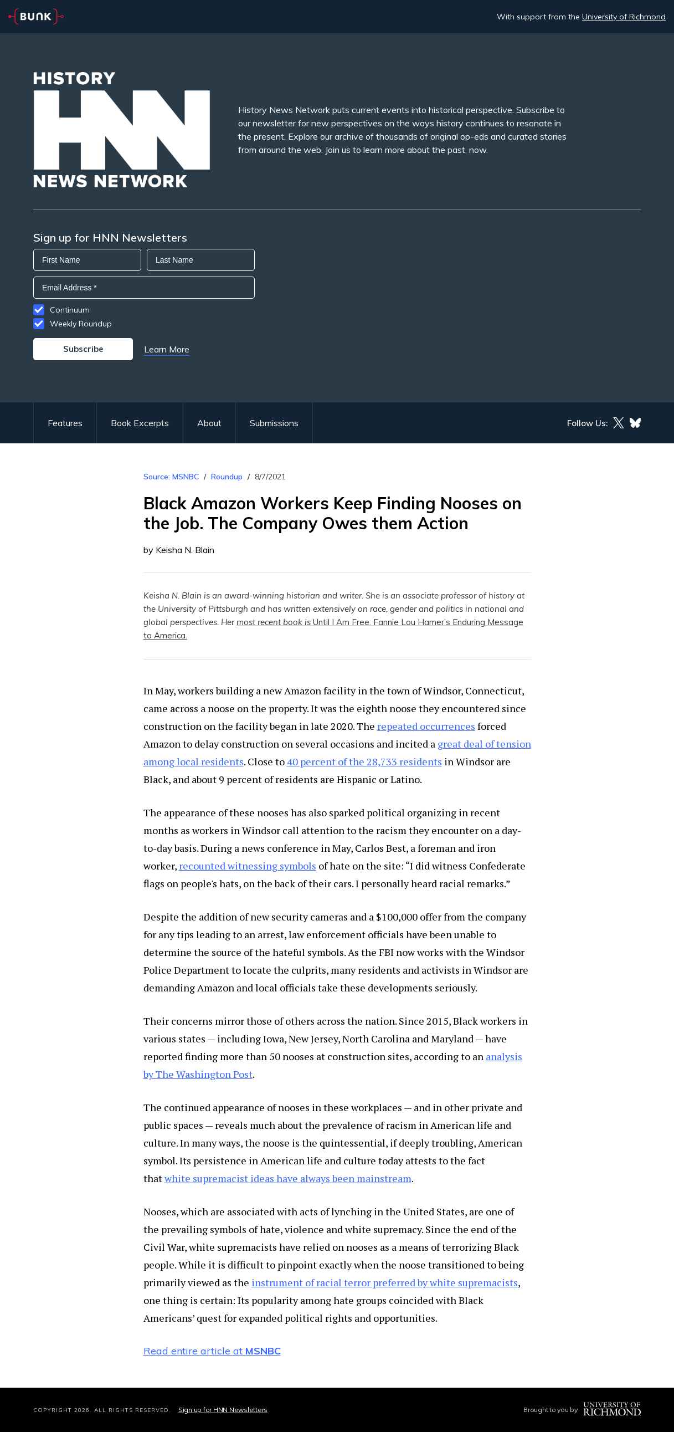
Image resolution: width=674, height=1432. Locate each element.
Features (65, 422)
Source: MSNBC (171, 477)
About (209, 422)
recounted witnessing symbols (247, 865)
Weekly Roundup (81, 324)
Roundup (227, 477)
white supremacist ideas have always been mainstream (287, 1178)
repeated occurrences (426, 726)
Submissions (274, 422)
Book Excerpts (140, 422)
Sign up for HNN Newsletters (222, 1409)
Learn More (166, 349)
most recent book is (274, 622)
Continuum (70, 310)
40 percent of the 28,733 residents (364, 761)
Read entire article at (212, 1350)
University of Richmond (624, 17)
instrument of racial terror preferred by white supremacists (384, 1282)
